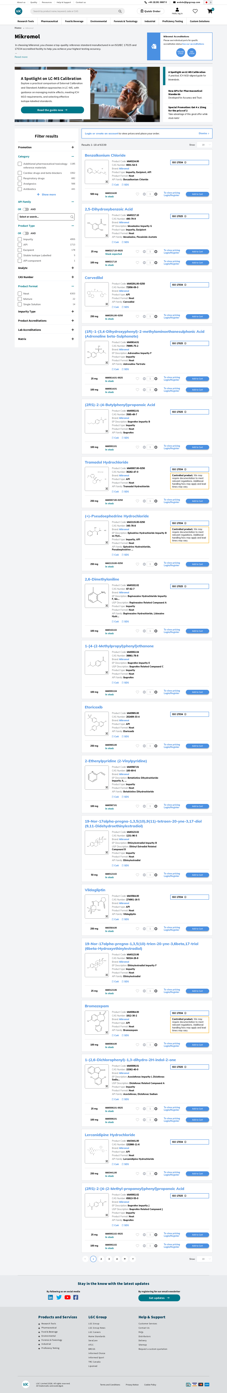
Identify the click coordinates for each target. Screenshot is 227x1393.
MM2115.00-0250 (136, 522)
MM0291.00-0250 (136, 283)
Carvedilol (94, 277)
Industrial (46, 1343)
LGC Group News (96, 1327)
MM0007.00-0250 (136, 468)
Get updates (157, 1298)
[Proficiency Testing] (39, 1348)
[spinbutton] (150, 194)
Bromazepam (97, 1006)
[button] (156, 194)
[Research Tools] (39, 1324)
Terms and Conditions (109, 1384)
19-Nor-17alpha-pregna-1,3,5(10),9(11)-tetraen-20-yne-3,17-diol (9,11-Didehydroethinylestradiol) (145, 823)
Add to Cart (197, 193)
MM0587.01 (133, 767)
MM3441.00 (133, 1140)
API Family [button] (46, 202)
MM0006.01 (133, 1065)
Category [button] (46, 156)
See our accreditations (193, 44)
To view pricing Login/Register (172, 194)
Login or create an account (101, 133)
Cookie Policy (150, 1384)
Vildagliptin (96, 889)
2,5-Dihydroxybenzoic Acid (109, 209)
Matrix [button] (46, 339)
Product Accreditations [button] (46, 320)
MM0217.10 (133, 215)
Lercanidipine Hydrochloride (111, 1134)
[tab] (46, 147)
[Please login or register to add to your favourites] (137, 194)
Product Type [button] (46, 226)
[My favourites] (195, 11)
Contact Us (144, 1327)
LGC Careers (94, 1332)
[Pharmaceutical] (39, 1328)
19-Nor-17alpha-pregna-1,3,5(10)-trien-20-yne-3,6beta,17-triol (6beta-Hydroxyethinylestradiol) (143, 946)
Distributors (145, 1336)
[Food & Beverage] (39, 1332)
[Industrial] (39, 1344)
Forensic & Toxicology (51, 1340)
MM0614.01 (133, 342)
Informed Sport (96, 1357)
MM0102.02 (133, 585)
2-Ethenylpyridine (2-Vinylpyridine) (117, 760)
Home (18, 28)
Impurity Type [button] (46, 311)
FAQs (141, 1332)
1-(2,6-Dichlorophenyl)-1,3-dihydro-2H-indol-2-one (132, 1059)
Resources (47, 2)
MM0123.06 (133, 954)
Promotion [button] (46, 147)
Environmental (48, 1335)
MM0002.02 (133, 1194)
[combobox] (77, 11)
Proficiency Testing (50, 1348)
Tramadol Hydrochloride (107, 462)
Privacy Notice (132, 1384)
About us (21, 2)
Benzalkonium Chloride (106, 155)
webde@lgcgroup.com (188, 2)
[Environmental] (39, 1336)
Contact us (81, 2)
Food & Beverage (49, 1331)
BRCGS (91, 1349)
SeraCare (92, 1340)
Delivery (143, 1340)
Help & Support (64, 2)
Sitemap (143, 1344)
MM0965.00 (133, 713)
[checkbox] (20, 164)
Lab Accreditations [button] (46, 330)
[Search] (120, 11)
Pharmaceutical (49, 1327)
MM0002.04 (133, 652)
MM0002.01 (133, 410)
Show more (48, 194)
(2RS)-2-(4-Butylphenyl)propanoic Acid (121, 404)
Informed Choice (96, 1353)
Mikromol (124, 168)
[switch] (27, 209)
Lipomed (92, 1366)
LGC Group (93, 1323)
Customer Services (148, 1323)
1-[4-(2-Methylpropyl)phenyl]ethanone (120, 646)
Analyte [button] (46, 268)
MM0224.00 (133, 161)
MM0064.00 (133, 1012)
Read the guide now (50, 110)
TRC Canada (94, 1361)
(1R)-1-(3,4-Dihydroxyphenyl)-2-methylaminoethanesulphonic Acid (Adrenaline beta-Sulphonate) (142, 334)
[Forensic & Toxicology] (39, 1340)
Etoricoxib (94, 707)
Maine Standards (96, 1336)
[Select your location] (207, 2)
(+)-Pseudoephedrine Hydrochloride (118, 516)
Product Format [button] (46, 286)
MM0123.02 (133, 832)
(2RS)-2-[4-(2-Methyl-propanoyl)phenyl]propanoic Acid (136, 1188)
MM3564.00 (133, 896)
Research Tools (48, 1323)
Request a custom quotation (153, 1349)
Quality (33, 2)
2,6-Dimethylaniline (103, 579)
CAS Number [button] (46, 277)
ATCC (90, 1344)
